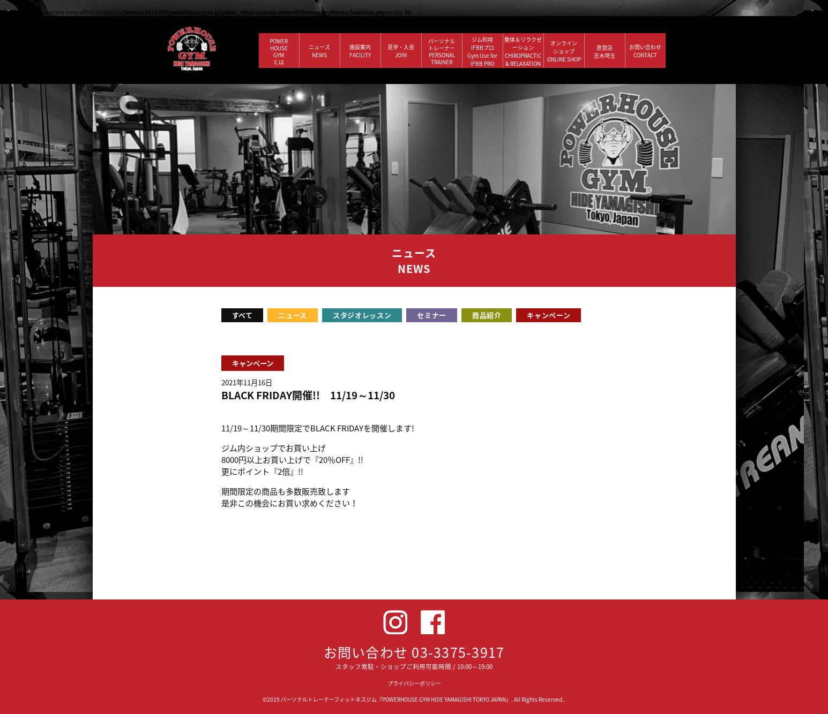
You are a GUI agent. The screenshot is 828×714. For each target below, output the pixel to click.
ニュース (292, 315)
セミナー (431, 315)
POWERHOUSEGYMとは (279, 51)
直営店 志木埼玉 (604, 51)
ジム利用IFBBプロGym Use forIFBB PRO (482, 51)
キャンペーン (548, 315)
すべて (242, 315)
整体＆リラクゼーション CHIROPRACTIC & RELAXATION (523, 51)
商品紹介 (487, 315)
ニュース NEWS (319, 51)
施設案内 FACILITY (360, 51)
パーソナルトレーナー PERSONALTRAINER (441, 51)
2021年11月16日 (246, 382)
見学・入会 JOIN (400, 51)
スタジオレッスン (362, 315)
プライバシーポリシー (414, 683)
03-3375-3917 (458, 652)
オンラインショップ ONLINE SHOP (564, 51)
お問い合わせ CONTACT (645, 51)
